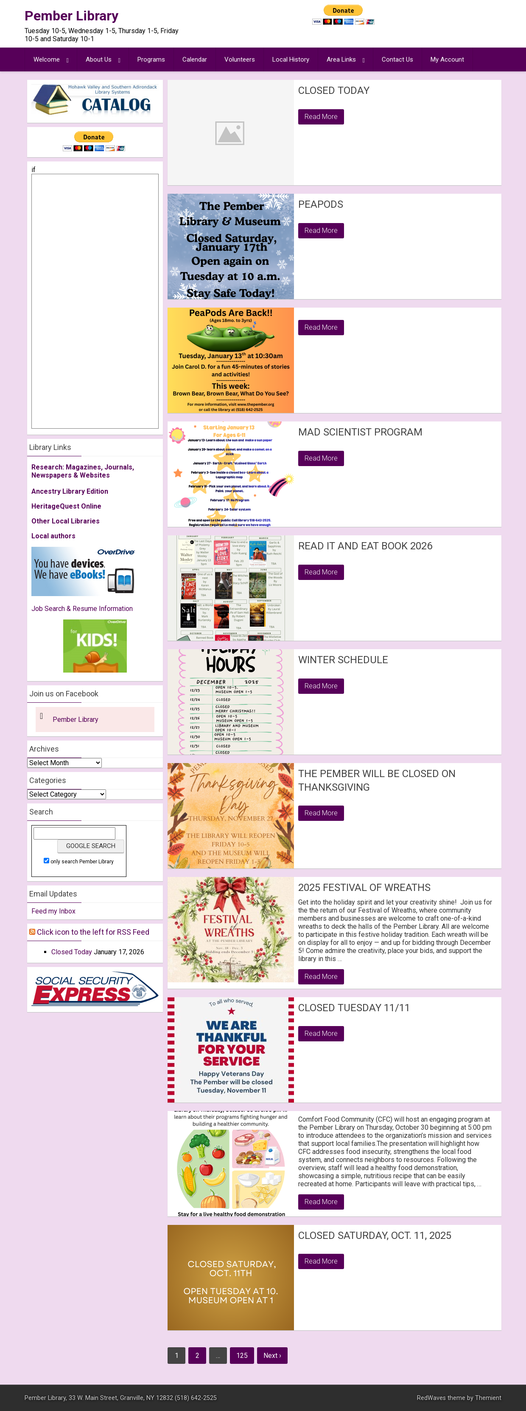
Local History (290, 59)
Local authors (53, 536)
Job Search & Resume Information (82, 609)
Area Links (341, 59)
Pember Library (71, 16)
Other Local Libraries (65, 521)
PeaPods (320, 204)
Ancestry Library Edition (69, 491)
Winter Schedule (343, 660)
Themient (488, 1398)
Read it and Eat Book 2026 (365, 546)
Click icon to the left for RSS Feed (93, 931)
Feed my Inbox (53, 911)
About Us (99, 59)
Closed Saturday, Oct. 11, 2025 (374, 1235)
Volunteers (239, 59)
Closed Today (333, 90)
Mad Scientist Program (360, 432)
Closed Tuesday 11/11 (354, 1008)
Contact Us (397, 59)
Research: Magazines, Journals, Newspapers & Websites (82, 471)
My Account (447, 59)
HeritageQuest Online (66, 506)
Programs (151, 59)
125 (242, 1356)
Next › (272, 1356)
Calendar (194, 59)
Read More (321, 117)
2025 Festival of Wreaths (364, 888)
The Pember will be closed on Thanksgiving (377, 780)
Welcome (47, 59)
